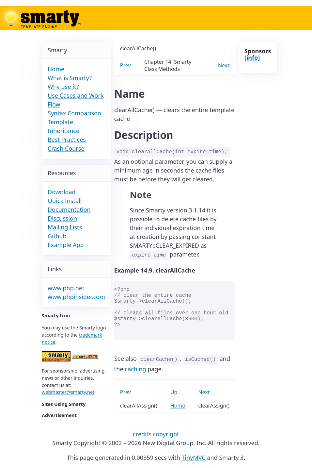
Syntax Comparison (74, 113)
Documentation (69, 209)
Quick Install (65, 201)
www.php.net (66, 288)
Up (174, 392)
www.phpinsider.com (76, 297)
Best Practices (67, 139)
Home (56, 69)
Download (62, 192)
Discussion (62, 218)
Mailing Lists (65, 227)
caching (135, 369)
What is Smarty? (70, 78)
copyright (166, 434)
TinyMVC (194, 457)
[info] (252, 57)
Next (223, 65)
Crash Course (66, 148)
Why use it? (63, 87)
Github (57, 236)
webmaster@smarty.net (68, 392)
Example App (66, 245)
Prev (125, 65)
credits (142, 434)
